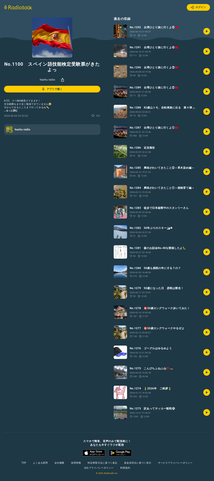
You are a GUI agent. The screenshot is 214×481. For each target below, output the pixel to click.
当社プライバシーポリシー (99, 467)
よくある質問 (40, 462)
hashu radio (47, 79)
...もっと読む (11, 110)
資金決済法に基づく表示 (137, 462)
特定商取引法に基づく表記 (102, 462)
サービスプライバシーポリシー (175, 462)
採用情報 (76, 462)
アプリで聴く (52, 89)
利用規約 (125, 467)
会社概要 (59, 462)
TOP (23, 462)
